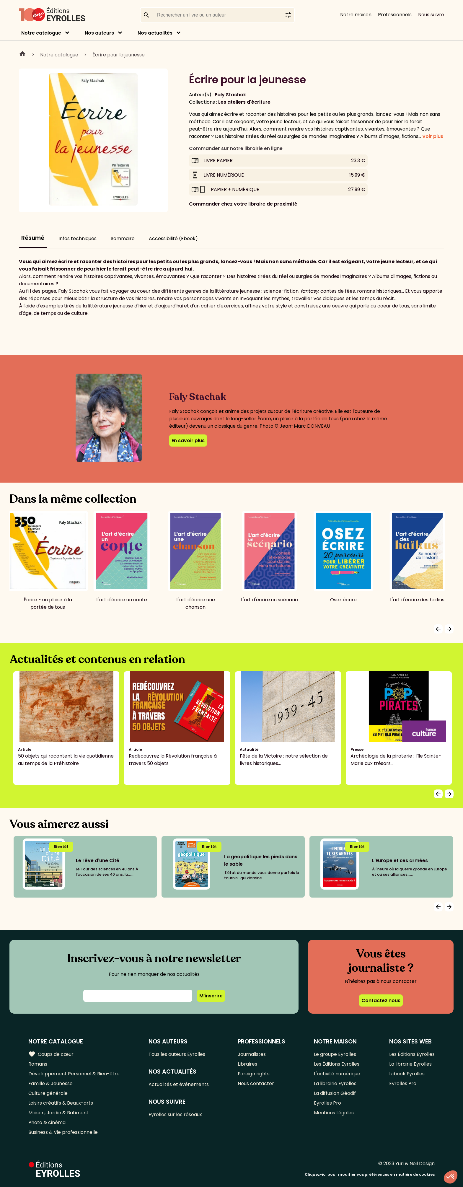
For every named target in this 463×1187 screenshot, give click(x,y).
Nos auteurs (99, 33)
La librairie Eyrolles (335, 1083)
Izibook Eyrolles (407, 1073)
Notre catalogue (41, 33)
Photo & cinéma (47, 1122)
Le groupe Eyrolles (335, 1054)
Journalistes (252, 1054)
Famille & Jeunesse (50, 1083)
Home (22, 54)
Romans (37, 1064)
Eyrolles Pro (327, 1103)
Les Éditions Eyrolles (336, 1064)
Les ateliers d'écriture (244, 102)
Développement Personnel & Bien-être (74, 1073)
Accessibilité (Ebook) (173, 238)
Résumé (32, 238)
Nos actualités (155, 33)
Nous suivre (431, 14)
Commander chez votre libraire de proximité (243, 204)
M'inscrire (211, 995)
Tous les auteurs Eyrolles (177, 1054)
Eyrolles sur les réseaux (175, 1114)
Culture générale (48, 1093)
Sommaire (123, 238)
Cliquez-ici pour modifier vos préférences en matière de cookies (370, 1174)
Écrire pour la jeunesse (118, 54)
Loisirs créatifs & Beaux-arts (60, 1103)
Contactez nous (380, 1000)
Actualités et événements (179, 1084)
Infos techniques (77, 238)
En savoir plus (188, 440)
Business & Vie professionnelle (63, 1132)
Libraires (247, 1064)
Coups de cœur (51, 1054)
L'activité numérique (337, 1073)
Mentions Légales (334, 1112)
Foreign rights (254, 1073)
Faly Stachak (230, 94)
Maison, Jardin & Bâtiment (58, 1112)
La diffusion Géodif (335, 1093)
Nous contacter (256, 1083)
